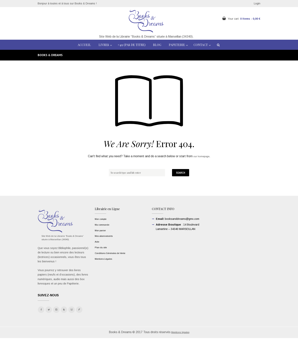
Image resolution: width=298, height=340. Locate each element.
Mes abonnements (106, 235)
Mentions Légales (105, 258)
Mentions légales (180, 334)
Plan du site (102, 247)
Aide (97, 241)
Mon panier (101, 230)
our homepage (201, 156)
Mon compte (102, 218)
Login (257, 3)
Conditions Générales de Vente (114, 253)
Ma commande (103, 224)
